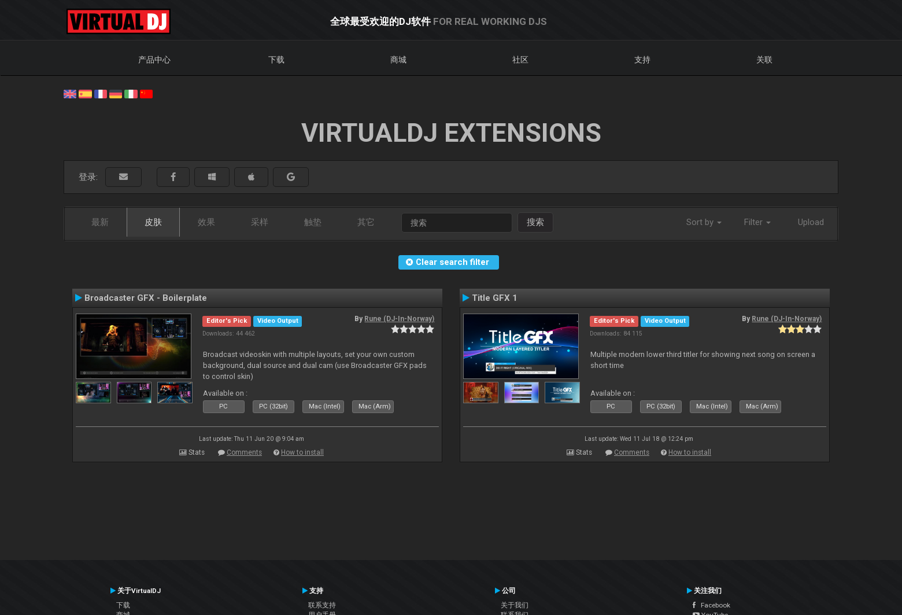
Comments (244, 452)
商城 (398, 59)
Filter (757, 222)
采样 (259, 222)
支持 (642, 59)
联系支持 (322, 605)
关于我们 (514, 605)
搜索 (535, 222)
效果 (206, 222)
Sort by (704, 222)
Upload (811, 222)
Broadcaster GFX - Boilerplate (145, 298)
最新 (100, 222)
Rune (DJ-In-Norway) (399, 319)
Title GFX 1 (494, 298)
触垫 (312, 222)
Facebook (711, 605)
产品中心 (154, 59)
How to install (302, 452)
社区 (520, 59)
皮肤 (153, 222)
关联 (764, 59)
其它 (366, 222)
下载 (276, 59)
